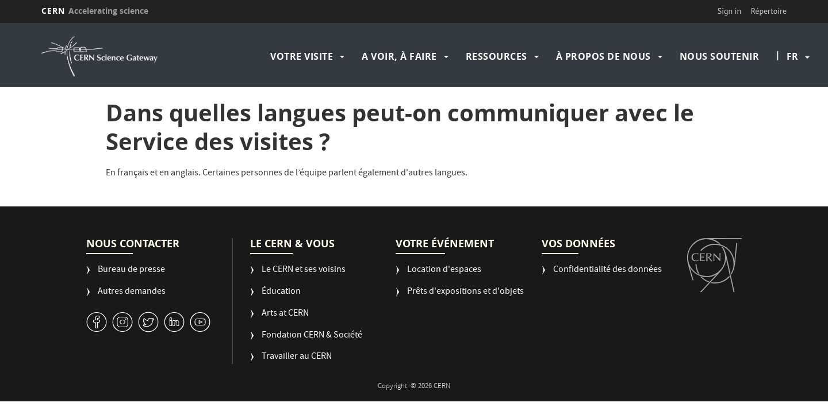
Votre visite (301, 56)
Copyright (393, 386)
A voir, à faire (399, 56)
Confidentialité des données (607, 270)
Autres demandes (132, 292)
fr (792, 56)
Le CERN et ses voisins (304, 270)
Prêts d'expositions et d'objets (465, 292)
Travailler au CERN (297, 357)
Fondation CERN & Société (312, 336)
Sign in (730, 11)
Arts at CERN (285, 314)
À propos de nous (603, 56)
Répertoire (769, 11)
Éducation (281, 292)
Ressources (496, 56)
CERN (94, 10)
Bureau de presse (131, 270)
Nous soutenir (720, 56)
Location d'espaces (444, 270)
